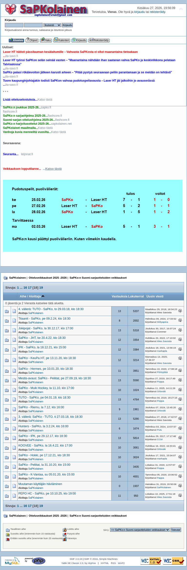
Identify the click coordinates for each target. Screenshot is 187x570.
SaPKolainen (35, 313)
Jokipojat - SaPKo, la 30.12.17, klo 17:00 (45, 328)
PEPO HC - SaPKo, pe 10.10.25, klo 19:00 (47, 493)
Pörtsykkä (162, 372)
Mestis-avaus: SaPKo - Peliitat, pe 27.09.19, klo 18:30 (54, 378)
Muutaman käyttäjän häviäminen (40, 484)
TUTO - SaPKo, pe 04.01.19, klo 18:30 (44, 397)
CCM (160, 439)
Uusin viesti (154, 296)
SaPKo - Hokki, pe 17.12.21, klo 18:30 (44, 455)
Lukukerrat (136, 296)
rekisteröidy (157, 12)
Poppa (160, 381)
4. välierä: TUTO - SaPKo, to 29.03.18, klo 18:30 (51, 309)
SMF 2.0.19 (76, 559)
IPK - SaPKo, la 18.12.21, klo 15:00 (42, 347)
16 (25, 287)
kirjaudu (139, 12)
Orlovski (161, 391)
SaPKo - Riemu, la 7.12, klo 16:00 (41, 407)
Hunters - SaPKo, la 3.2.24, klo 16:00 (43, 426)
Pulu (159, 429)
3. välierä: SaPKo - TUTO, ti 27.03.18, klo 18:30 (50, 416)
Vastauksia (119, 296)
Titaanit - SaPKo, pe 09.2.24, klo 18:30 (44, 318)
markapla (162, 351)
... (52, 169)
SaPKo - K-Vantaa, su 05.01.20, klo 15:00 (46, 474)
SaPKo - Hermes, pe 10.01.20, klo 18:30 (45, 368)
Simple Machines (108, 559)
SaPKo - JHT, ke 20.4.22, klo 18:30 (41, 338)
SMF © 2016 (91, 559)
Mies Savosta (164, 341)
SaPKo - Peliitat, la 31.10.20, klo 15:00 (44, 464)
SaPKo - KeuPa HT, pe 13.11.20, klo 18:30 (47, 358)
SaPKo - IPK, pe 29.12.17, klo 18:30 (42, 436)
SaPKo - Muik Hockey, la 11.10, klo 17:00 (46, 388)
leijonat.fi (27, 154)
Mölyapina (162, 322)
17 (30, 287)
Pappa (160, 477)
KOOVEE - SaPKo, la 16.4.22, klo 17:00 (45, 445)
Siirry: (106, 530)
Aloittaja (37, 296)
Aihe (23, 296)
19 (41, 287)
